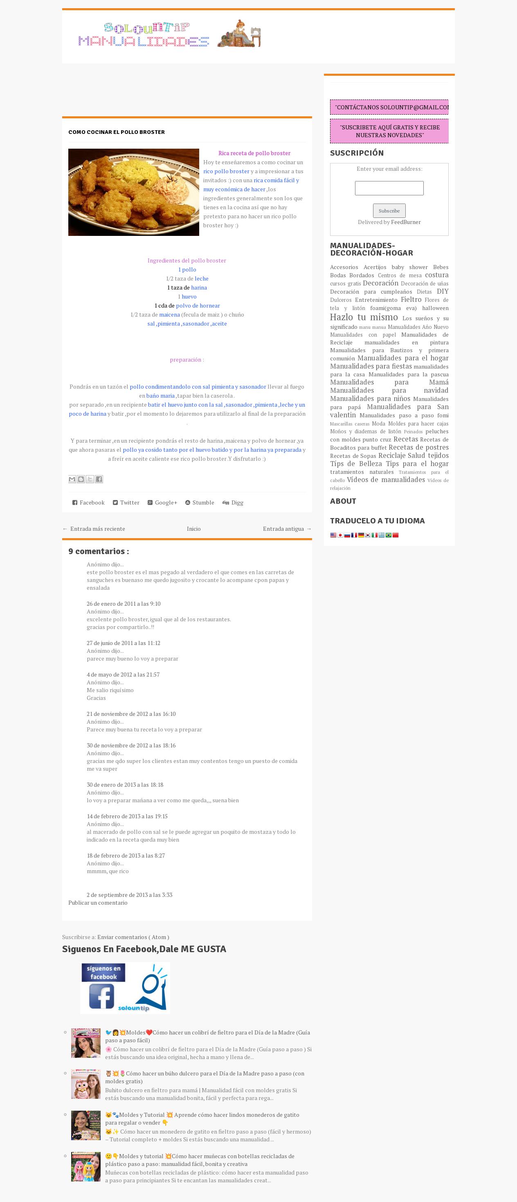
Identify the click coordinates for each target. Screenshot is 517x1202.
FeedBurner (406, 222)
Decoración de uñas (425, 283)
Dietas (427, 291)
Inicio (194, 528)
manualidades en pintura (406, 342)
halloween (435, 308)
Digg (233, 502)
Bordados (363, 275)
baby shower (413, 267)
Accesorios (347, 267)
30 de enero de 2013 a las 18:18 (125, 784)
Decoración (382, 282)
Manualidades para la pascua (409, 374)
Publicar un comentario (98, 902)
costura (437, 274)
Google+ (162, 502)
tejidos (438, 455)
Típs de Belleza (358, 463)
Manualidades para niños (371, 398)
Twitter (126, 502)
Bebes (441, 267)
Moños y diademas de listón (367, 431)
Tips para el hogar (417, 463)
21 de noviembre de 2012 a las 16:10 (131, 714)
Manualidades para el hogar (403, 357)
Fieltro (413, 299)
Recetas (406, 439)
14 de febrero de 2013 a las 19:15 (127, 816)
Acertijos (378, 267)
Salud (418, 455)
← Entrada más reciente (93, 528)
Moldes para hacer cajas (418, 423)
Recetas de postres (419, 447)
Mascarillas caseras (351, 424)
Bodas (339, 275)
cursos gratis (346, 283)
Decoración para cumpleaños (373, 291)
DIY (443, 291)
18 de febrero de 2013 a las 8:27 (126, 855)
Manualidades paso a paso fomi (404, 415)
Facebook (88, 502)
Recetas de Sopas (354, 456)
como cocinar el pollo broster (116, 132)
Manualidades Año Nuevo (418, 327)
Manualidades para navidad (389, 390)
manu (365, 327)
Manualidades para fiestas (372, 366)
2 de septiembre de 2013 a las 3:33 (129, 895)
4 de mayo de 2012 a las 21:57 (123, 674)
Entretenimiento (378, 299)
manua (380, 327)
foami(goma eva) (396, 308)
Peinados (414, 431)
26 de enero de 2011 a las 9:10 (123, 603)
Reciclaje (393, 455)
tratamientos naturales (364, 471)
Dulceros (342, 300)
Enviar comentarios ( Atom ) (133, 937)
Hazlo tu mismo (366, 317)
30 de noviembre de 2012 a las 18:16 (131, 745)
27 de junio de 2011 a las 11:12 (123, 643)
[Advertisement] (127, 94)
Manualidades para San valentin (389, 410)
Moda (380, 423)
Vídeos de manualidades (387, 479)
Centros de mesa (401, 275)
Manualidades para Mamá (389, 382)
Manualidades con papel (365, 334)
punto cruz (377, 439)
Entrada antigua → (287, 528)
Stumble (199, 502)
